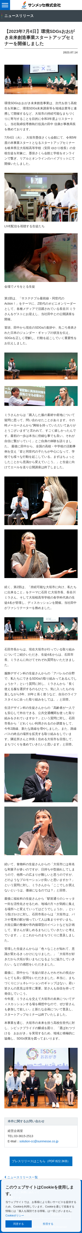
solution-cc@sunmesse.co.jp (38, 1141)
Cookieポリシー (14, 1215)
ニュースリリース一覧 (21, 1177)
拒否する (48, 1223)
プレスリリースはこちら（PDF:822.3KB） (41, 1161)
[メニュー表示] (5, 5)
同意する (18, 1223)
